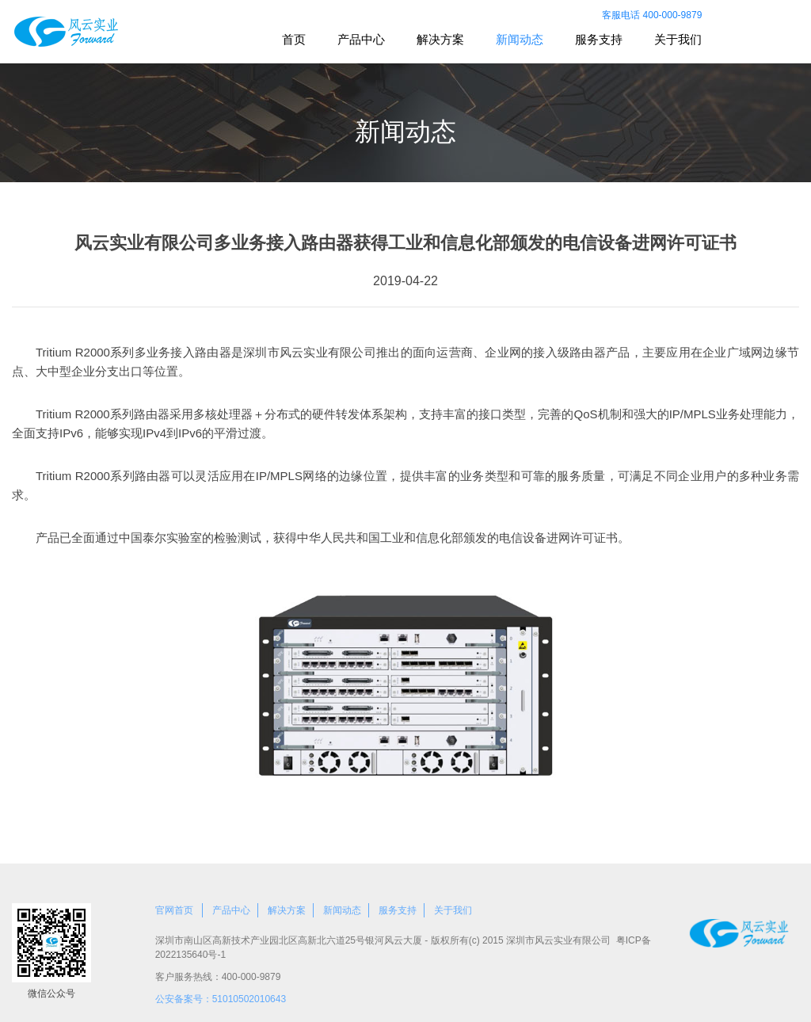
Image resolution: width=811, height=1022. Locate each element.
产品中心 (361, 39)
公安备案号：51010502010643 (220, 999)
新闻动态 (519, 39)
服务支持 (599, 39)
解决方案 (440, 39)
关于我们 (678, 39)
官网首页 (174, 910)
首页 (294, 39)
